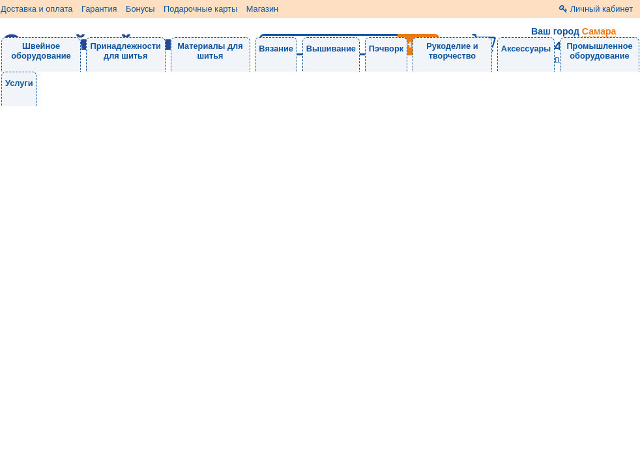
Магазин (262, 9)
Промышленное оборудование (599, 51)
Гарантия (99, 9)
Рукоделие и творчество (452, 51)
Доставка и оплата (36, 9)
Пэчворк (386, 48)
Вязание (276, 48)
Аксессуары (526, 48)
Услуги (19, 83)
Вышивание (331, 48)
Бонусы (140, 9)
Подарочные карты (200, 9)
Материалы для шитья (209, 51)
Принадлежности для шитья (126, 51)
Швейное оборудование (40, 51)
